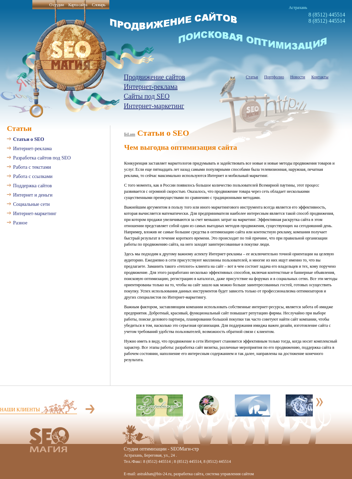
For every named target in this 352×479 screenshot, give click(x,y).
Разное (20, 222)
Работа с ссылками (33, 176)
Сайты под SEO (146, 96)
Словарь (98, 4)
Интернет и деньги (33, 195)
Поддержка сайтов (32, 185)
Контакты (320, 77)
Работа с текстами (32, 167)
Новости (297, 77)
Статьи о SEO (28, 139)
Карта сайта (77, 4)
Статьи (252, 77)
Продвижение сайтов (154, 77)
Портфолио (274, 77)
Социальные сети (31, 204)
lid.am (129, 134)
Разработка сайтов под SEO (42, 157)
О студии (56, 4)
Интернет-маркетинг (154, 106)
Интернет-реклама (151, 86)
